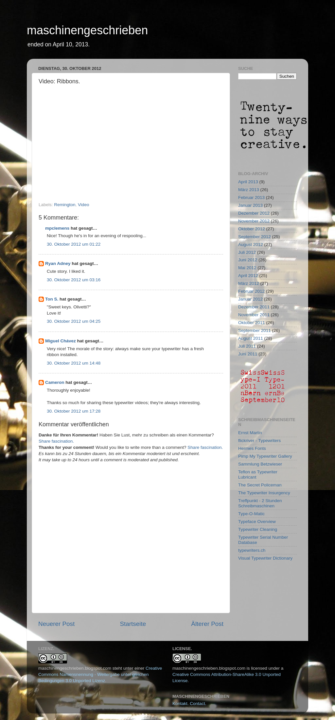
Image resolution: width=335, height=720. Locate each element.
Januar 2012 (250, 299)
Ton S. (52, 299)
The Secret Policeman (260, 485)
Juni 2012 (247, 259)
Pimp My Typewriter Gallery (265, 456)
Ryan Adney (58, 263)
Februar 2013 (251, 197)
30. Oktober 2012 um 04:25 (73, 321)
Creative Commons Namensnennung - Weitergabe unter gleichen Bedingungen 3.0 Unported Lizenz (100, 674)
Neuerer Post (56, 623)
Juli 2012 (247, 252)
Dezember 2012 (254, 213)
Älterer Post (207, 623)
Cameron (54, 382)
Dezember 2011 (254, 306)
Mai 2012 (247, 267)
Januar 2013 (250, 205)
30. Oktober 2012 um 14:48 (73, 363)
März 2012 (248, 283)
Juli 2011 (247, 346)
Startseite (133, 623)
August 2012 (250, 244)
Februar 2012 (251, 291)
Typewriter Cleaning (257, 529)
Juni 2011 (247, 354)
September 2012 (254, 236)
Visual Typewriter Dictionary (265, 558)
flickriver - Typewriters (259, 440)
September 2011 (254, 330)
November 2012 (254, 221)
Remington (64, 204)
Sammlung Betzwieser (260, 464)
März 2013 (248, 189)
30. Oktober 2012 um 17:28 (73, 411)
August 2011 (250, 338)
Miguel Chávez (60, 340)
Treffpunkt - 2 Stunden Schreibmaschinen (260, 503)
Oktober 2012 (251, 228)
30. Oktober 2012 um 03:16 (73, 279)
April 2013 (248, 181)
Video (83, 204)
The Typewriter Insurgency (264, 492)
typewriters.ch (251, 550)
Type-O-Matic (251, 513)
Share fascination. (56, 441)
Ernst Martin (250, 432)
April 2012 (248, 275)
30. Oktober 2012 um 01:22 (73, 244)
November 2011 (254, 314)
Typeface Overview (257, 521)
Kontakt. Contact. (189, 703)
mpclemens (57, 228)
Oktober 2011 (251, 322)
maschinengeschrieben (87, 30)
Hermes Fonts (252, 448)
